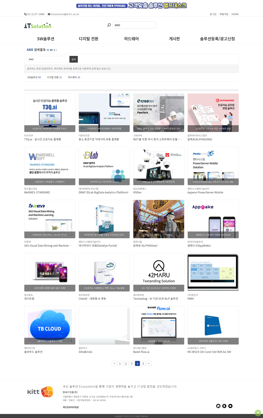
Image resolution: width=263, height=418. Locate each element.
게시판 (174, 39)
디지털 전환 (88, 39)
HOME (235, 14)
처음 (114, 363)
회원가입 (224, 14)
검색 (73, 59)
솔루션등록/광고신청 (217, 39)
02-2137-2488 (34, 14)
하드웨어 (131, 39)
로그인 (213, 14)
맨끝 (148, 363)
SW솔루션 (45, 39)
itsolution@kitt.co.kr (64, 14)
